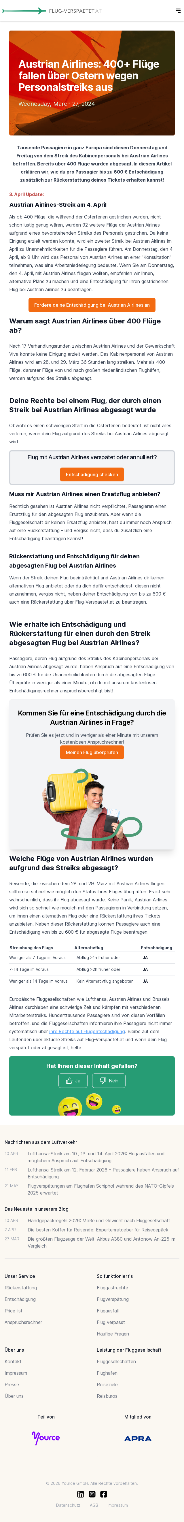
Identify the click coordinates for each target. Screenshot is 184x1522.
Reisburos (107, 1396)
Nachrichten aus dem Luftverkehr (41, 1142)
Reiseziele (107, 1384)
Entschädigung (20, 1299)
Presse (12, 1384)
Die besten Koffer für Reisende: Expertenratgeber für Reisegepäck (98, 1230)
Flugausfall (108, 1311)
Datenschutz (68, 1505)
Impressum (16, 1373)
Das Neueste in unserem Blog (37, 1209)
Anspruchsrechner (23, 1322)
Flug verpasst (111, 1322)
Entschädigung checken (92, 474)
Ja (73, 1080)
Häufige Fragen (113, 1334)
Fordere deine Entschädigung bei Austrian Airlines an (92, 305)
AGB (94, 1505)
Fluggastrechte (112, 1288)
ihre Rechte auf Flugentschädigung (87, 1031)
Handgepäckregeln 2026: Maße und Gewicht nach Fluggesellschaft (99, 1220)
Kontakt (13, 1361)
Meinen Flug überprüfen (92, 752)
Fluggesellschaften (116, 1361)
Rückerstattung (21, 1288)
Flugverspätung (113, 1299)
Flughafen (107, 1373)
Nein (108, 1080)
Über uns (14, 1396)
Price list (13, 1311)
